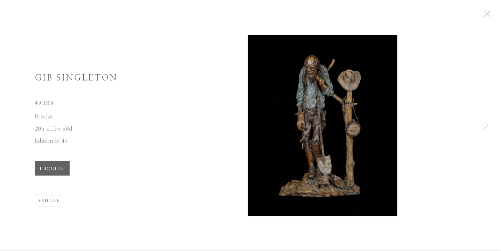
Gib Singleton (76, 81)
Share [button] (51, 203)
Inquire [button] (52, 171)
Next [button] (486, 125)
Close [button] (495, 15)
